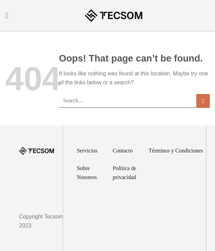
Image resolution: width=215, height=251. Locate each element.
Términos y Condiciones (176, 151)
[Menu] (9, 15)
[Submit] (203, 101)
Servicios (87, 151)
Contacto (123, 151)
